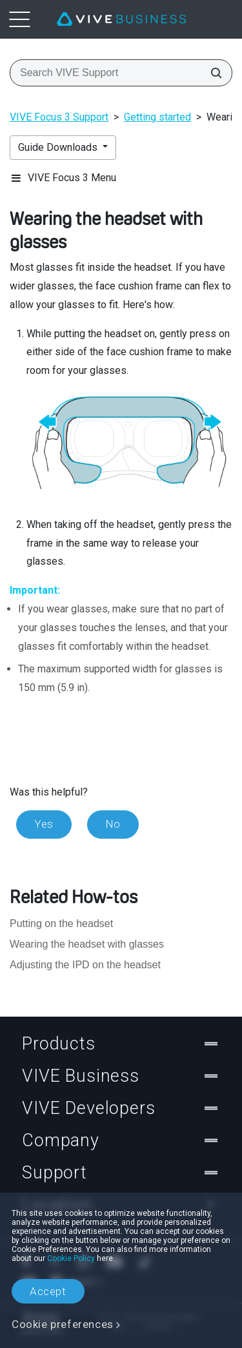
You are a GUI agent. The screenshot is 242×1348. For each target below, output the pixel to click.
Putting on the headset (61, 923)
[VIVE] (121, 19)
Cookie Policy (71, 1258)
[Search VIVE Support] (212, 73)
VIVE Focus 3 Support (59, 117)
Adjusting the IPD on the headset (85, 964)
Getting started (157, 117)
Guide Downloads (59, 147)
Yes (44, 823)
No (113, 823)
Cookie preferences (63, 1324)
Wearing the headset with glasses (87, 944)
